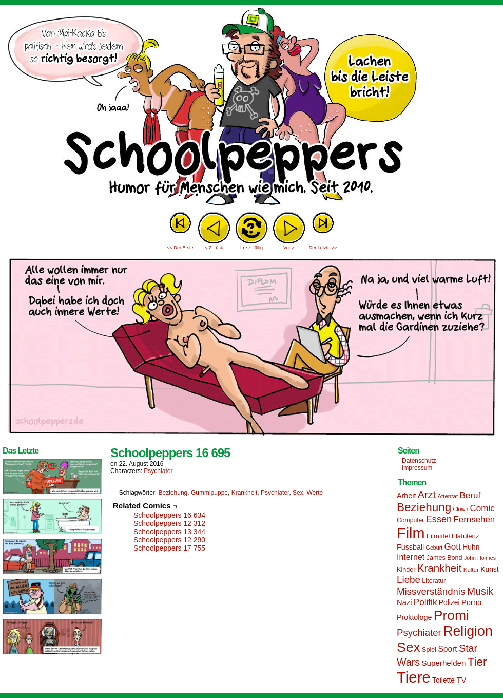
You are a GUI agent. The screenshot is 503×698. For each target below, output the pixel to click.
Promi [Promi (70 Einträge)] (451, 615)
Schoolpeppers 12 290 (169, 540)
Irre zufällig (251, 247)
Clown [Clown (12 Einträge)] (460, 509)
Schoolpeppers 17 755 (169, 548)
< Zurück (214, 247)
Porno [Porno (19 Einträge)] (471, 602)
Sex (298, 492)
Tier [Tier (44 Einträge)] (477, 661)
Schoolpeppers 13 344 (169, 531)
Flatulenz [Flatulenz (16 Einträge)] (465, 536)
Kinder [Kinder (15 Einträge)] (406, 569)
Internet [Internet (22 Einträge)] (410, 556)
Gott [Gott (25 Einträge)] (452, 547)
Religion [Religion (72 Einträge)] (468, 631)
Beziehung (173, 492)
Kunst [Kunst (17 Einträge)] (489, 569)
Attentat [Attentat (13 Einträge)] (447, 496)
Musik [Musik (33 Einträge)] (480, 591)
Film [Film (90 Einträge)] (411, 533)
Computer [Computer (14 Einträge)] (410, 520)
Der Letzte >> (323, 247)
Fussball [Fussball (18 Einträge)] (410, 547)
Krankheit (244, 492)
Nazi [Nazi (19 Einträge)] (404, 602)
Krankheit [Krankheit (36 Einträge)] (439, 568)
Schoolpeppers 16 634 (169, 515)
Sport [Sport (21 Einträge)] (447, 649)
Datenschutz (419, 460)
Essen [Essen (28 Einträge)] (439, 519)
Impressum (417, 467)
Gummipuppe (209, 492)
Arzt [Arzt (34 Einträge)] (427, 494)
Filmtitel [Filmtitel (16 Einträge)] (438, 536)
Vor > (288, 247)
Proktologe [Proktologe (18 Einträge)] (414, 617)
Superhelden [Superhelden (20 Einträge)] (443, 662)
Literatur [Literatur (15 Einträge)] (434, 580)
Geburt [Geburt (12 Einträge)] (434, 547)
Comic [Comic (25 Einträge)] (482, 508)
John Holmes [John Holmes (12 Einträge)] (480, 558)
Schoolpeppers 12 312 (169, 523)
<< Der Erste (180, 247)
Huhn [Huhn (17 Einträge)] (470, 547)
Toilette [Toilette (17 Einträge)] (443, 680)
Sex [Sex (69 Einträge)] (408, 647)
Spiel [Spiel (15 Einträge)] (429, 649)
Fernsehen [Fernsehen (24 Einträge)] (474, 519)
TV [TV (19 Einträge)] (461, 680)
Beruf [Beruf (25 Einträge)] (469, 495)
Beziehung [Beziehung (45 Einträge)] (424, 507)
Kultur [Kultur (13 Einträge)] (471, 570)
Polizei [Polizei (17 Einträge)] (449, 602)
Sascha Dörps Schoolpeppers (251, 108)
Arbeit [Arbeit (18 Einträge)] (406, 496)
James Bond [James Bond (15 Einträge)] (444, 557)
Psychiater (158, 471)
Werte (314, 492)
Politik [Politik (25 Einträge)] (425, 602)
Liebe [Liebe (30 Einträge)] (408, 579)
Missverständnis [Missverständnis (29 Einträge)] (431, 591)
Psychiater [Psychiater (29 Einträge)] (419, 632)
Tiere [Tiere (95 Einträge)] (414, 677)
